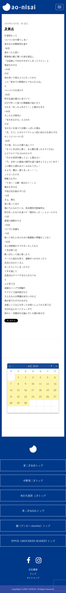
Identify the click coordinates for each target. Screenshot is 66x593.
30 (25, 403)
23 (25, 396)
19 (47, 390)
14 (11, 390)
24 (33, 396)
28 (11, 403)
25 (40, 396)
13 (55, 383)
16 (25, 390)
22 (18, 396)
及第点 (9, 29)
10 (33, 383)
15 (18, 390)
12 (47, 383)
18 (40, 390)
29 (18, 403)
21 (11, 396)
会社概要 (33, 569)
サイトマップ (33, 577)
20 (55, 390)
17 (33, 390)
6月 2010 (33, 366)
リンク (33, 573)
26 (47, 396)
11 (40, 383)
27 (55, 396)
